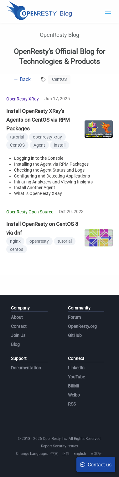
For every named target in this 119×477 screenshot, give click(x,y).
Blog (15, 344)
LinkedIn (76, 367)
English (80, 453)
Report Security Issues (59, 446)
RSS (72, 404)
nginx (15, 241)
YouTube (76, 376)
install (59, 145)
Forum (74, 317)
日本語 (95, 453)
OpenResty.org (82, 326)
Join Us (18, 335)
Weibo (74, 394)
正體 (66, 453)
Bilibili (73, 385)
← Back (22, 79)
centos (16, 249)
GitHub (75, 335)
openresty (39, 241)
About (17, 317)
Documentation (26, 367)
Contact (19, 326)
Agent (39, 145)
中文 (54, 453)
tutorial (17, 136)
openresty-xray (47, 136)
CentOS (17, 145)
